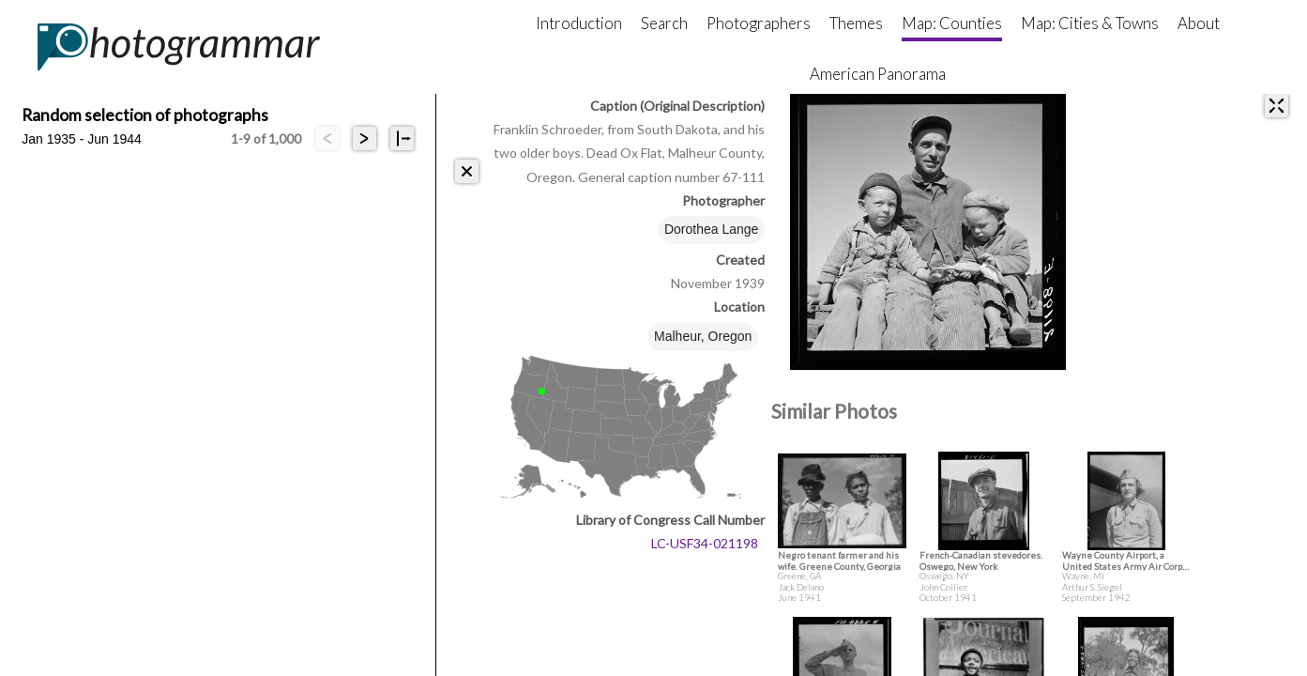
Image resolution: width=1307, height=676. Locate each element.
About (1199, 23)
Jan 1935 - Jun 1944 (82, 139)
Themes (856, 23)
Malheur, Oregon (703, 336)
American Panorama (878, 74)
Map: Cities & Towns (1090, 23)
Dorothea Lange (711, 229)
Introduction (579, 23)
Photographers (759, 23)
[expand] (1276, 105)
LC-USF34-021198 (704, 543)
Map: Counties (952, 23)
